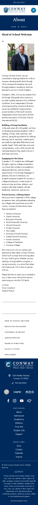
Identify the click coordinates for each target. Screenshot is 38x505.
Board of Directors (14, 343)
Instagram (14, 400)
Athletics (19, 423)
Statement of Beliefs (15, 332)
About (19, 412)
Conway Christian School (14, 10)
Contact (19, 449)
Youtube (22, 400)
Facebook (8, 400)
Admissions (19, 415)
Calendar (19, 453)
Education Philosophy (15, 327)
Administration (12, 338)
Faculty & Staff (12, 349)
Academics (19, 419)
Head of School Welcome (17, 321)
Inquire (19, 456)
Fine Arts (19, 426)
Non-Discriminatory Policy (19, 501)
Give (19, 445)
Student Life (19, 430)
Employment (10, 355)
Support (19, 434)
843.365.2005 (19, 2)
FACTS (29, 400)
